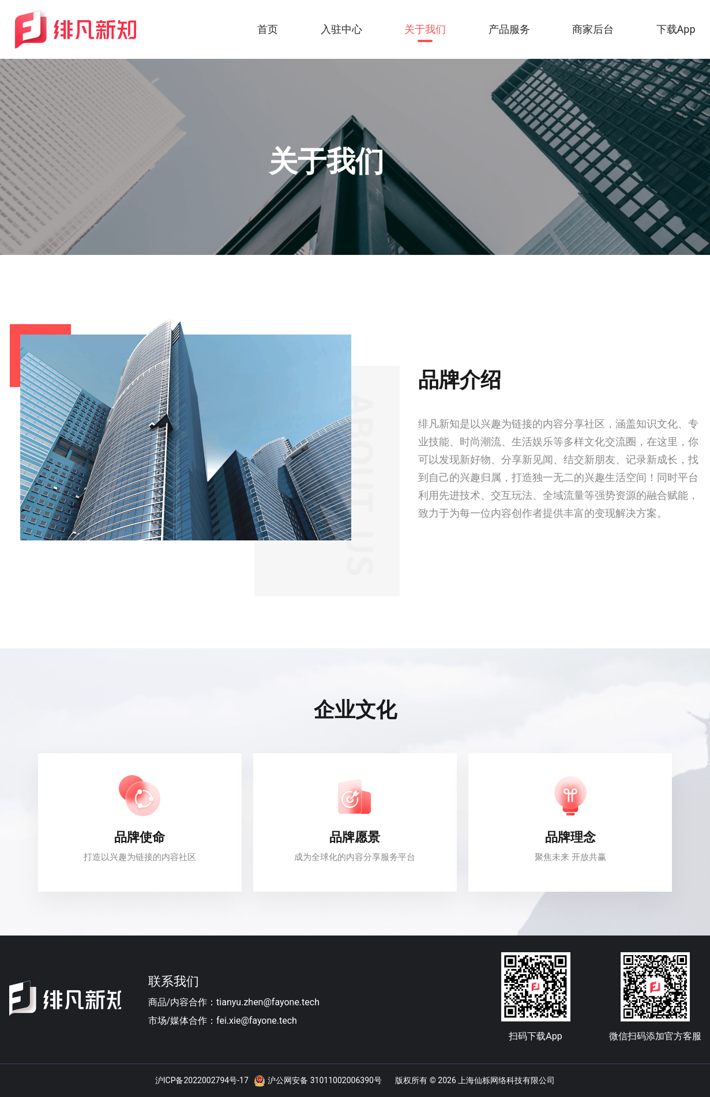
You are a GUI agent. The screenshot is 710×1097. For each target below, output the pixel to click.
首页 (267, 29)
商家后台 (593, 29)
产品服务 (509, 29)
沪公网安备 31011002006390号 (325, 1080)
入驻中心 (341, 29)
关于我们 (425, 29)
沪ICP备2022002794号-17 (202, 1080)
